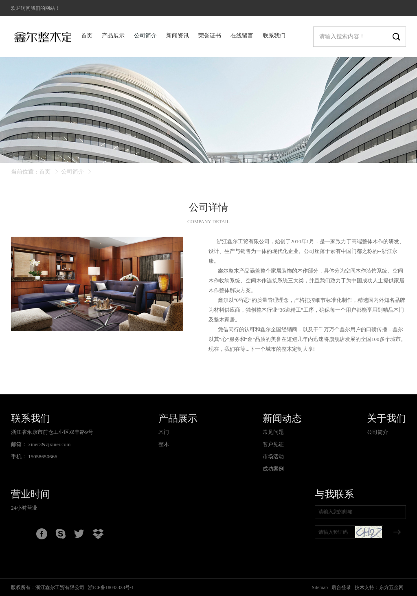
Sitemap (320, 587)
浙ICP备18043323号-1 (111, 587)
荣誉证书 (209, 36)
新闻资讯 (177, 36)
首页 (86, 36)
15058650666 (42, 456)
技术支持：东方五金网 (379, 587)
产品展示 (113, 36)
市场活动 (273, 456)
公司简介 (145, 36)
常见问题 (273, 432)
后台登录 (341, 587)
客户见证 (273, 444)
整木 (163, 444)
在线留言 (241, 36)
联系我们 (274, 36)
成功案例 (273, 468)
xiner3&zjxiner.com (49, 444)
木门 (163, 432)
